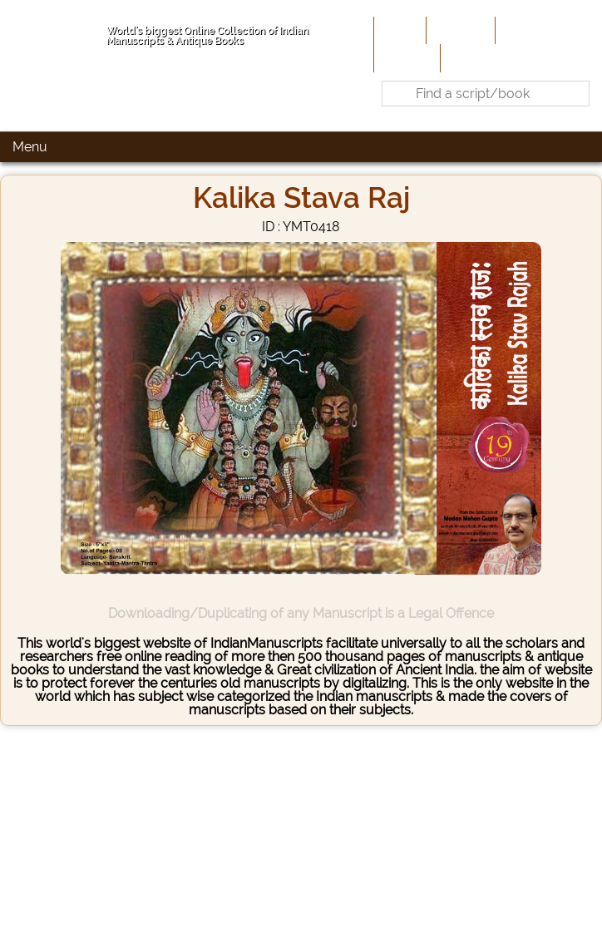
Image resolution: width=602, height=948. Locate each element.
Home (398, 30)
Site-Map (405, 57)
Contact (469, 57)
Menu (29, 147)
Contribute (532, 30)
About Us (459, 30)
